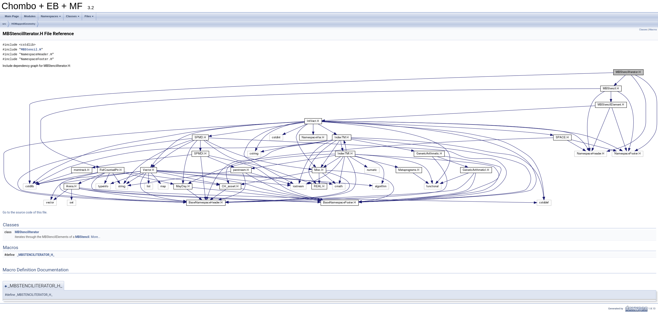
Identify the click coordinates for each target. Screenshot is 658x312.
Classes (73, 17)
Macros (653, 29)
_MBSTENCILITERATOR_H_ (35, 255)
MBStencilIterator (27, 232)
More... (95, 237)
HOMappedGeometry (23, 24)
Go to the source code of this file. (25, 212)
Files (89, 17)
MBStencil (82, 237)
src (4, 24)
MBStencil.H (31, 49)
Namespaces (51, 17)
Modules (30, 16)
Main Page (12, 16)
